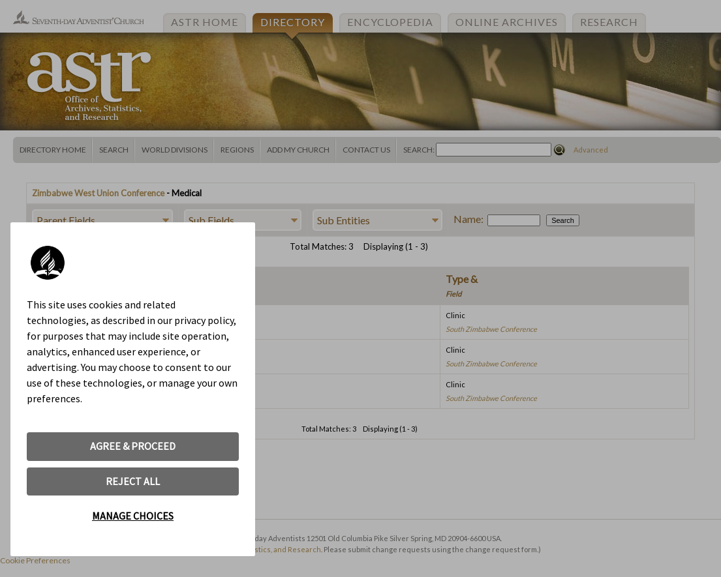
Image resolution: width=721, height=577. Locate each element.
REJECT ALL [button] (133, 481)
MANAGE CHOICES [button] (133, 515)
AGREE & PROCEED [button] (133, 445)
